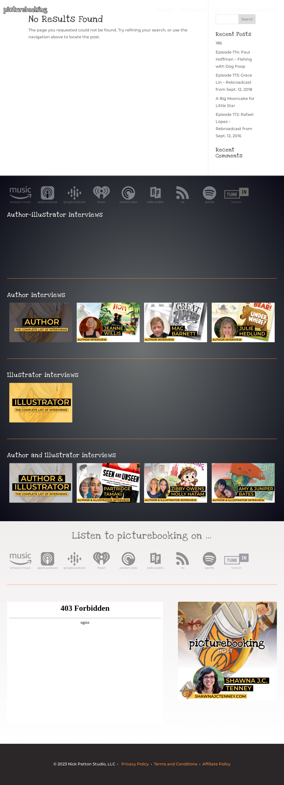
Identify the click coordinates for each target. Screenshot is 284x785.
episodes (192, 10)
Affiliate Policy (216, 764)
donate (266, 10)
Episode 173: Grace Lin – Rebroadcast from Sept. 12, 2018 (234, 82)
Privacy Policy (135, 764)
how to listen (231, 10)
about (165, 10)
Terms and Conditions (175, 764)
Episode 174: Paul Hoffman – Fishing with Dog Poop (234, 59)
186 (219, 43)
